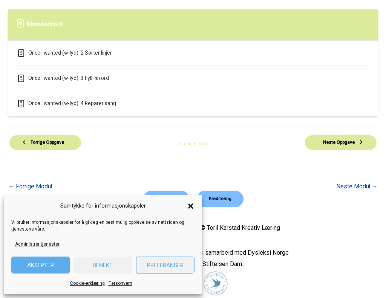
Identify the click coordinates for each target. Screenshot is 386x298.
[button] (191, 206)
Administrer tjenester (37, 244)
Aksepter (40, 265)
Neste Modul (357, 186)
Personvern (120, 283)
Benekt (103, 265)
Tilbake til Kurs (193, 143)
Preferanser (165, 265)
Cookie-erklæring (87, 283)
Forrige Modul (30, 186)
